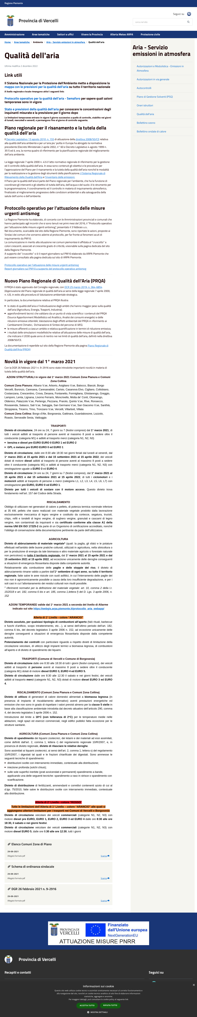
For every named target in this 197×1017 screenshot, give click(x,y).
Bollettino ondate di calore (151, 131)
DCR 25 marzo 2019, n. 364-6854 (83, 287)
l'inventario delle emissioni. (60, 177)
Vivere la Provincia (92, 34)
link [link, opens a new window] (126, 999)
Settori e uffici (65, 34)
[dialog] (98, 999)
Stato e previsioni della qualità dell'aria (32, 109)
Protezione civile (150, 34)
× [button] (194, 985)
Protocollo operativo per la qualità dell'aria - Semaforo (42, 98)
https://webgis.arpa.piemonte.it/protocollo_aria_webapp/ (68, 608)
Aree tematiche (41, 34)
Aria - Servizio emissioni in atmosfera (65, 42)
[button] (98, 1012)
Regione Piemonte (14, 3)
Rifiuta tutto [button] (110, 1005)
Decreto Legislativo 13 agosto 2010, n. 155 (30, 139)
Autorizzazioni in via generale (153, 79)
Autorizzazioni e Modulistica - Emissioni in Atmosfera (160, 68)
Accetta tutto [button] (87, 1005)
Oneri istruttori (145, 105)
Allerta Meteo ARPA (121, 34)
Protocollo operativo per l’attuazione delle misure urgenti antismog (42, 265)
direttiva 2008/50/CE (87, 139)
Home (8, 42)
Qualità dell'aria (145, 114)
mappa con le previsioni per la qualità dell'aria (36, 86)
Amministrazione (14, 34)
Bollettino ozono (146, 123)
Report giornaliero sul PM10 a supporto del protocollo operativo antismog (45, 269)
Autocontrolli (144, 88)
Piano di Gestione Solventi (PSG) (155, 97)
